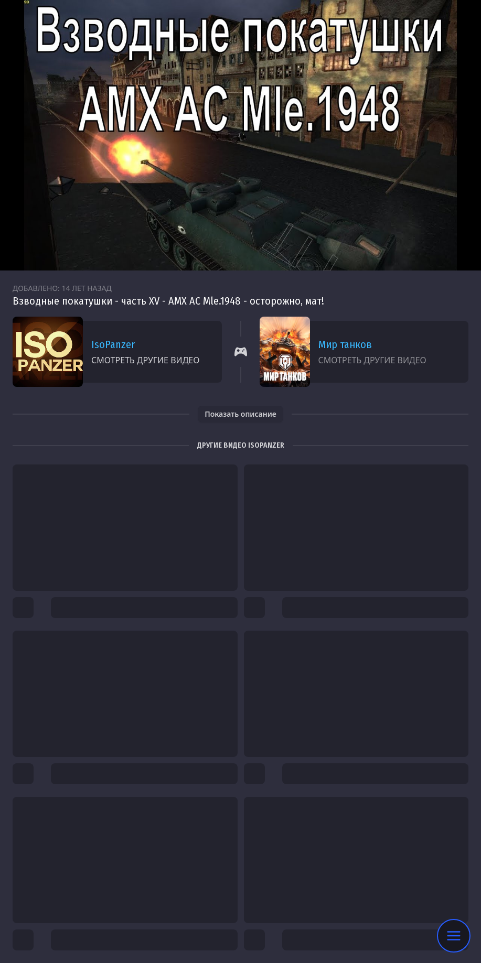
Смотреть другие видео (145, 360)
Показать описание (240, 414)
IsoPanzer (113, 344)
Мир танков (345, 344)
